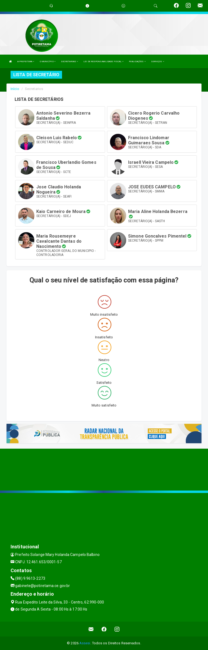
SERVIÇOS (157, 61)
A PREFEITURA (25, 61)
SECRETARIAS (69, 61)
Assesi (84, 643)
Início (15, 89)
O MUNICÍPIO (48, 61)
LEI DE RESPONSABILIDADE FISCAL (103, 61)
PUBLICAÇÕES (137, 61)
